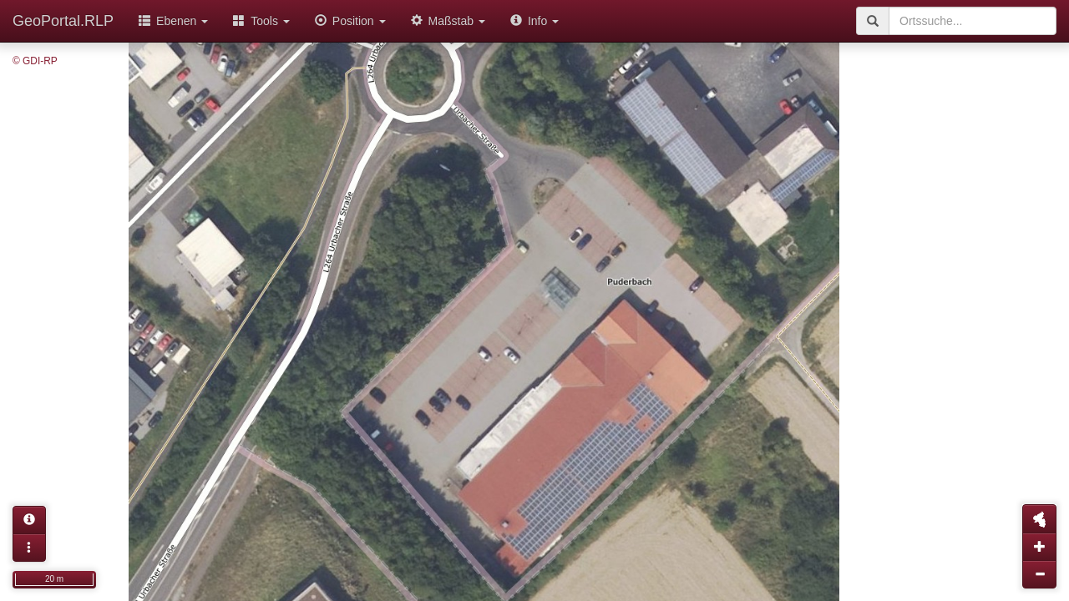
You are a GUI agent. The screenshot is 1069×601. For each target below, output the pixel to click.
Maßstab (448, 21)
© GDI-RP (35, 61)
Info (534, 21)
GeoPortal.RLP (63, 21)
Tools (261, 21)
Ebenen (173, 21)
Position (350, 21)
